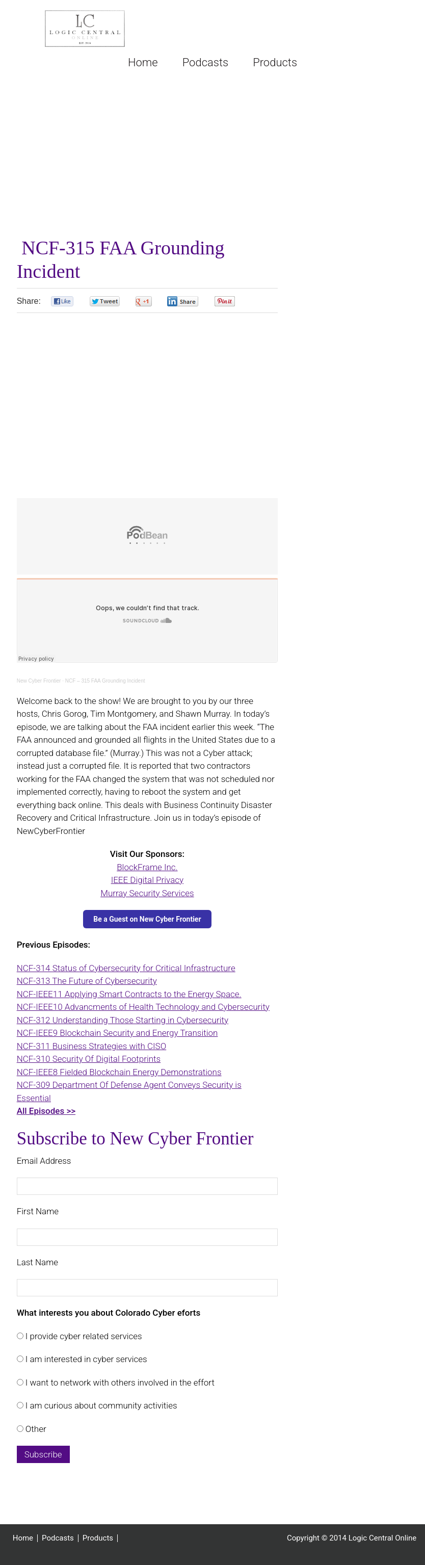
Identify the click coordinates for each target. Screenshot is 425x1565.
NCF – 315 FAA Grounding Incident (105, 681)
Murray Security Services (147, 893)
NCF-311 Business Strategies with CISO (92, 1046)
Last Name (37, 1262)
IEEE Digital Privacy (147, 880)
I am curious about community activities (100, 1405)
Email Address (44, 1161)
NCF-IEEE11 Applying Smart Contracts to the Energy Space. (129, 994)
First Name (38, 1211)
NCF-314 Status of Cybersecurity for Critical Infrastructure (126, 968)
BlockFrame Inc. (147, 867)
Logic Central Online (85, 28)
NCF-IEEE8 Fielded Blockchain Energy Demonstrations (119, 1072)
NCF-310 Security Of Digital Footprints (89, 1059)
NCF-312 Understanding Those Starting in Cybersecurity (122, 1020)
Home (23, 1538)
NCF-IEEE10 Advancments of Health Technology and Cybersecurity (143, 1007)
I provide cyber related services (82, 1336)
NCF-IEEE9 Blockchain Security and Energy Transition (117, 1033)
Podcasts (58, 1538)
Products (98, 1538)
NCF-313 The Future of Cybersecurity (87, 981)
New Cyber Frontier (39, 681)
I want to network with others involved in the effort (119, 1382)
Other (34, 1429)
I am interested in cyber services (85, 1359)
